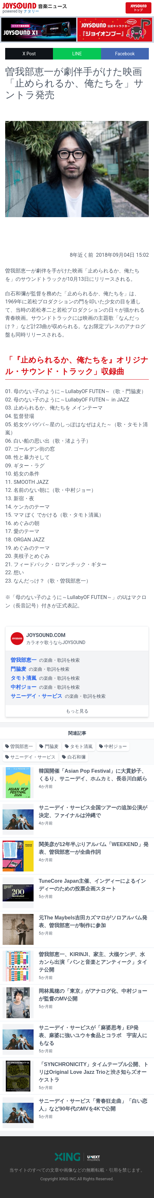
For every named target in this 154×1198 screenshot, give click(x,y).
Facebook (125, 53)
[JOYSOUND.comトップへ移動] (138, 8)
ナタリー (31, 11)
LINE (77, 53)
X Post (29, 53)
